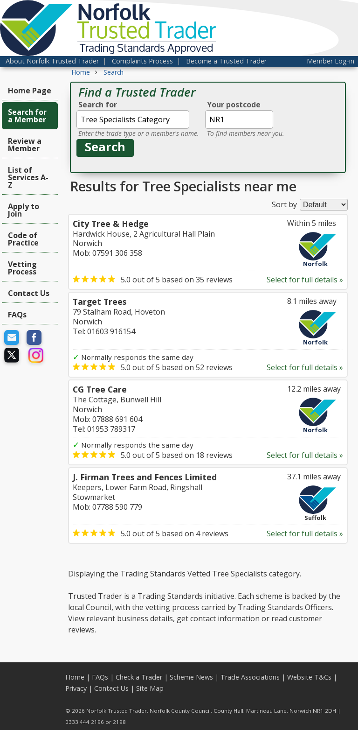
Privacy (76, 688)
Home (74, 677)
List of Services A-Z (28, 177)
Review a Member (24, 145)
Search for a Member (27, 116)
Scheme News (191, 677)
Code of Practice (23, 239)
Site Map (150, 688)
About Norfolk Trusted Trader (52, 60)
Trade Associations (250, 677)
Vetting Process (22, 268)
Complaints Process (142, 60)
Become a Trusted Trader (226, 60)
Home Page (29, 90)
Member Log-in (330, 60)
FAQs (17, 314)
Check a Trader (139, 677)
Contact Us (28, 293)
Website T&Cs (309, 677)
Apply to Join (23, 210)
